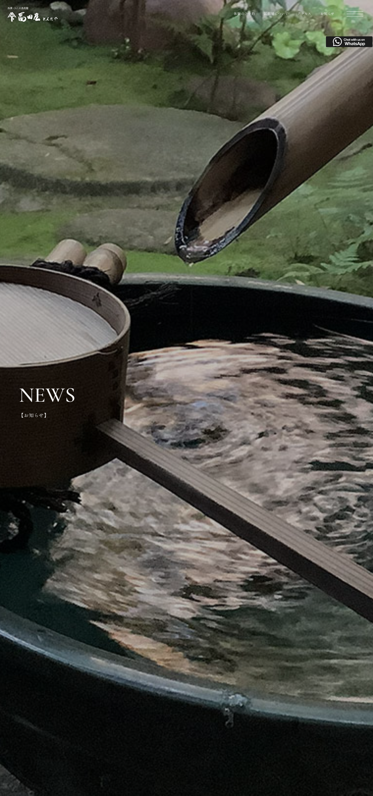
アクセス (304, 13)
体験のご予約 (244, 13)
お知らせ (327, 13)
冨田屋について (276, 13)
